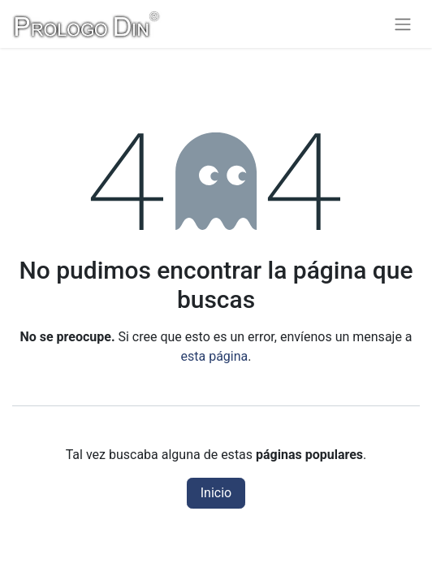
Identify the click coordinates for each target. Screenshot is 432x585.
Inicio (216, 492)
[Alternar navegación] (403, 23)
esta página (214, 356)
